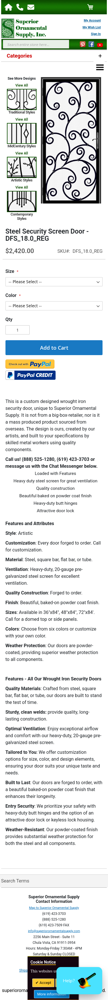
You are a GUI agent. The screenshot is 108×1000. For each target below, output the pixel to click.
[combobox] (36, 44)
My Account (92, 20)
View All (22, 85)
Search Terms (15, 881)
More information (51, 994)
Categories (19, 56)
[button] (79, 980)
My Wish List (92, 27)
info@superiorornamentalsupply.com (54, 931)
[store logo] (21, 28)
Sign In (96, 34)
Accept (45, 983)
